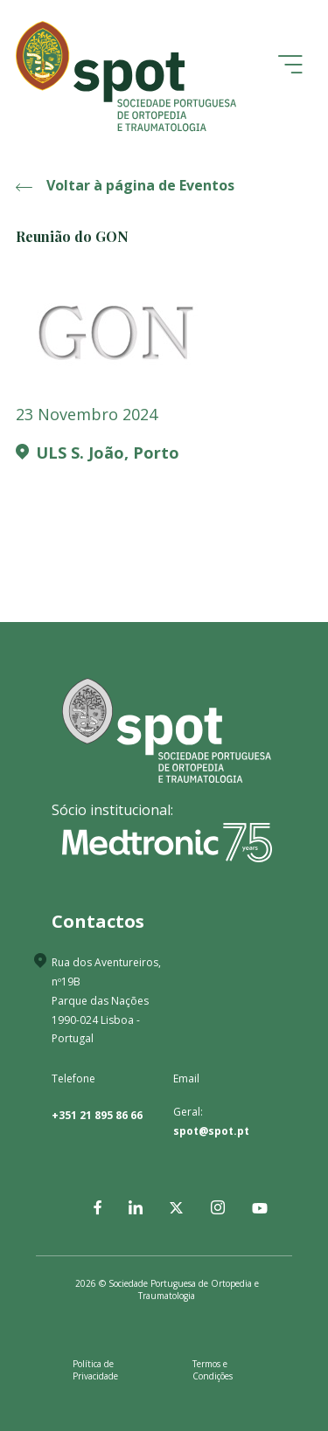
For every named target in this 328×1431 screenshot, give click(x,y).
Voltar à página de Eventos (125, 185)
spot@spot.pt (211, 1130)
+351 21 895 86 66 (97, 1115)
